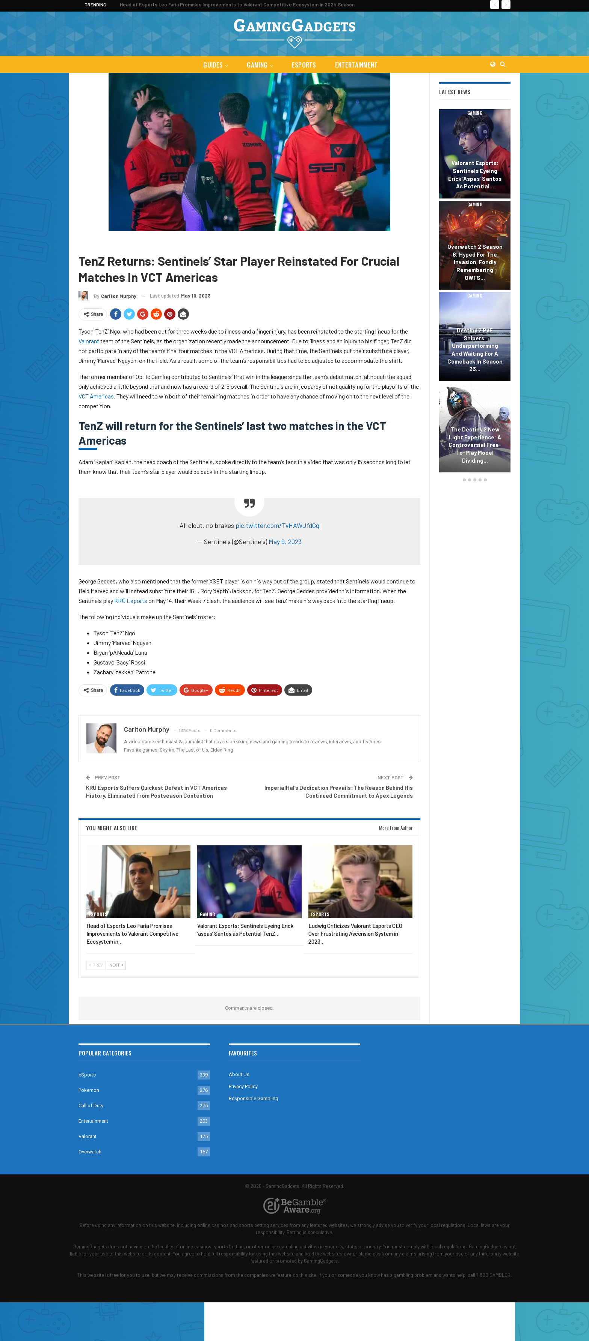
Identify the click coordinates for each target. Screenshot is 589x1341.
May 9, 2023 (285, 541)
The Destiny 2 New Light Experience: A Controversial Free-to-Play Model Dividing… (475, 445)
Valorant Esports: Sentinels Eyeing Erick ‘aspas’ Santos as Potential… (474, 174)
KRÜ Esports (130, 600)
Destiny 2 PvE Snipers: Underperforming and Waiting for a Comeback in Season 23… (475, 349)
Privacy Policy (243, 1086)
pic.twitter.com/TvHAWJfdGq (278, 525)
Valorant (116, 242)
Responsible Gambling (253, 1098)
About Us (239, 1074)
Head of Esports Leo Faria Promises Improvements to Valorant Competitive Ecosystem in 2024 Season (237, 5)
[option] (474, 292)
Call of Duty (91, 1105)
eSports (304, 64)
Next (116, 965)
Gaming (256, 64)
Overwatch (90, 1152)
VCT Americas (96, 396)
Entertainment (358, 64)
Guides (211, 64)
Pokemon (89, 1090)
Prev (96, 965)
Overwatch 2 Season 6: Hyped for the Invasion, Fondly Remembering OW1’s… (475, 262)
